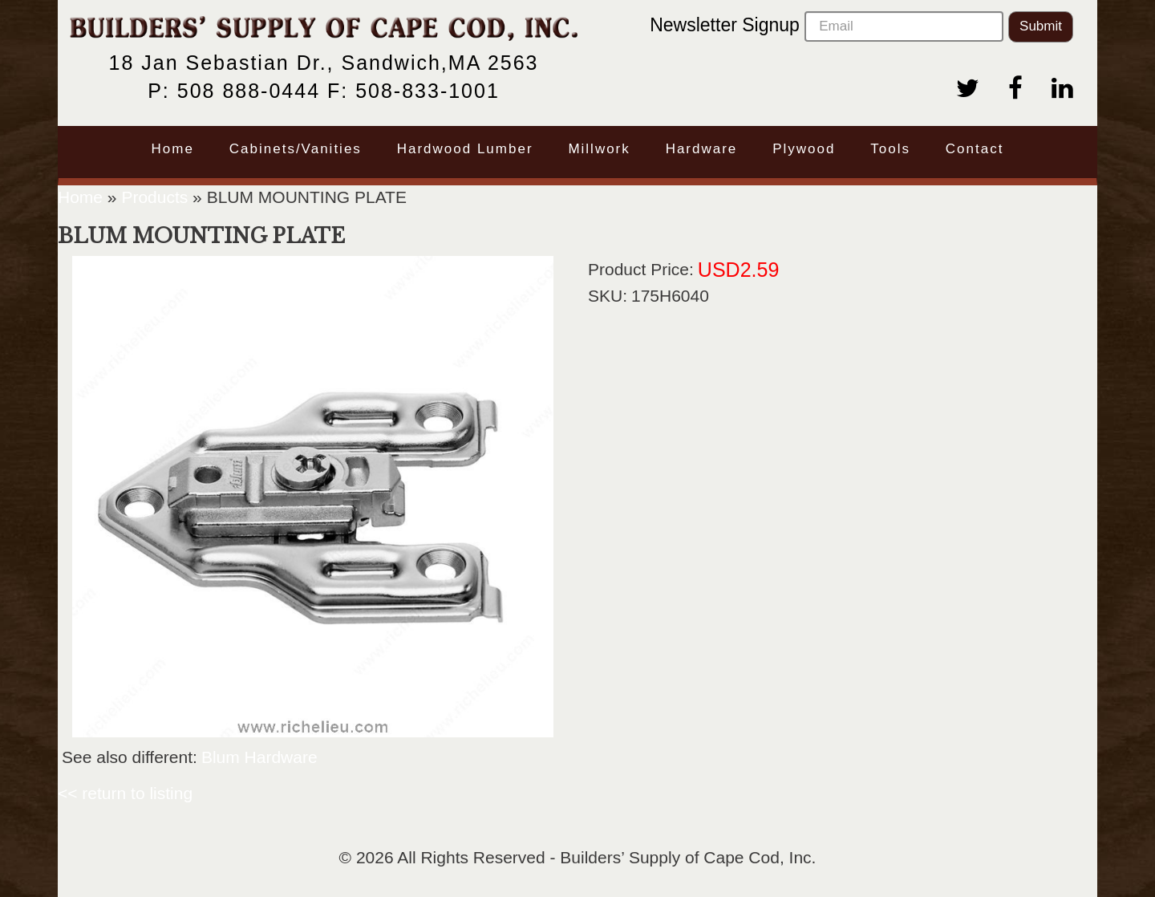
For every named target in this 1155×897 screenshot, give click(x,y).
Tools (890, 148)
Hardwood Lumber (465, 148)
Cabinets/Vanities (295, 148)
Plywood (803, 148)
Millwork (599, 148)
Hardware (702, 148)
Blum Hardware (259, 757)
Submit (1040, 26)
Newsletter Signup (826, 26)
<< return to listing (125, 793)
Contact (975, 148)
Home (173, 148)
